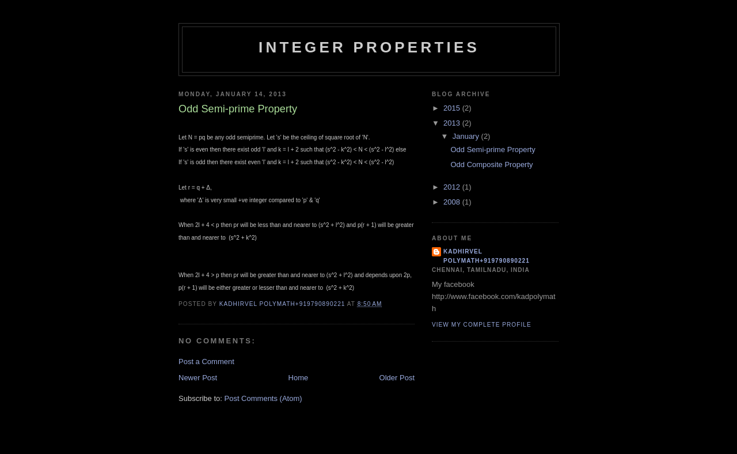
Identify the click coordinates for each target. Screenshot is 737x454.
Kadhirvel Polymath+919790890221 (486, 256)
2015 (452, 108)
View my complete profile (481, 324)
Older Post (397, 377)
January (467, 136)
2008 (452, 202)
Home (298, 377)
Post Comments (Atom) (263, 398)
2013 (452, 123)
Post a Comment (206, 361)
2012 (452, 187)
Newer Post (197, 377)
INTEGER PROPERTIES (369, 47)
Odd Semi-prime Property (492, 149)
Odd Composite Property (491, 164)
